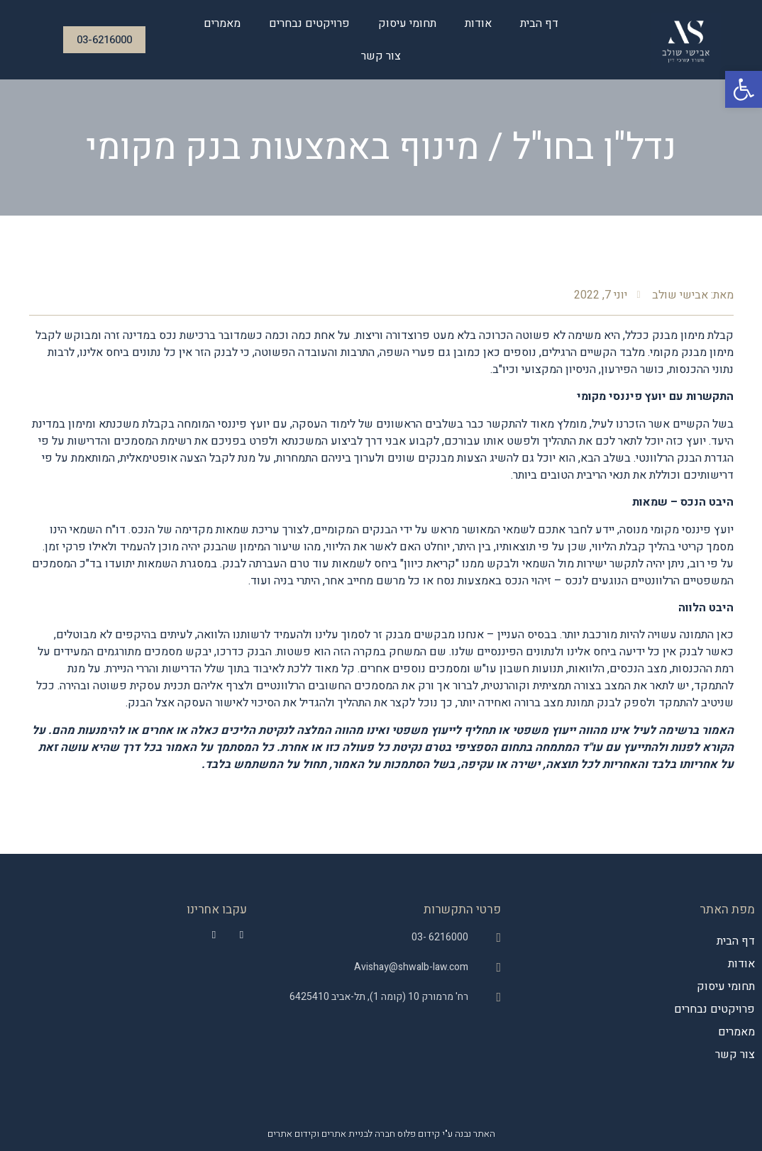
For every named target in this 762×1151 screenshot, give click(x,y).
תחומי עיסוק (407, 23)
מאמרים (222, 23)
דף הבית (539, 23)
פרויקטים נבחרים (309, 23)
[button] (743, 89)
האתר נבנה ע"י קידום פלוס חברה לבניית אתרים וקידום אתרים (381, 1133)
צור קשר (381, 56)
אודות (478, 23)
